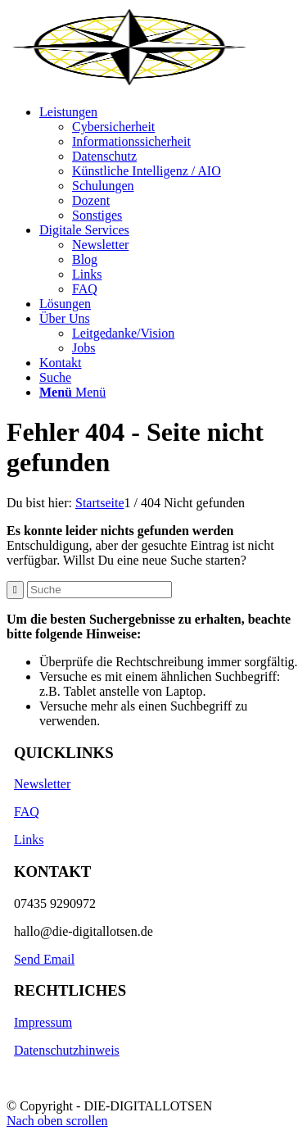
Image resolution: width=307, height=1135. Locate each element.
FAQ (26, 812)
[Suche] (55, 377)
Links (28, 840)
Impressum (43, 1022)
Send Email (44, 959)
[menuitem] (169, 164)
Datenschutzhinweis (67, 1050)
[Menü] (72, 392)
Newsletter (42, 784)
